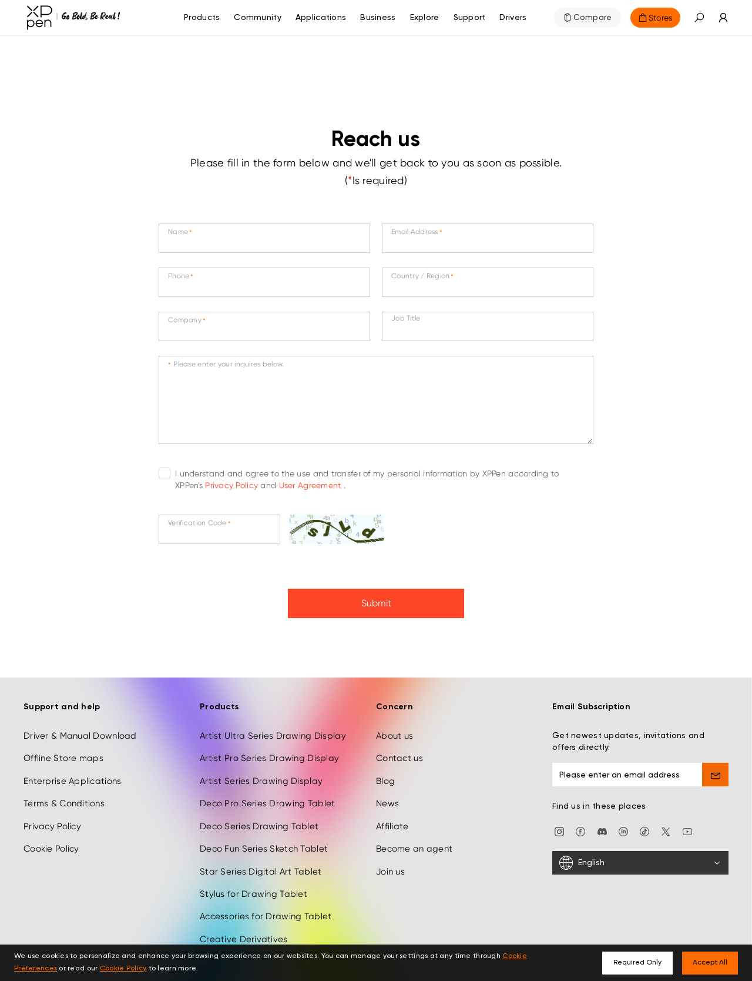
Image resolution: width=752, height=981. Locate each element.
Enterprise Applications (72, 775)
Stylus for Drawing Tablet (253, 888)
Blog (385, 775)
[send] (715, 768)
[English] (640, 857)
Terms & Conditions (64, 797)
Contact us (399, 753)
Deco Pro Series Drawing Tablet (267, 797)
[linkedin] (623, 825)
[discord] (602, 825)
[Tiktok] (644, 825)
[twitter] (666, 825)
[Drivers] (512, 17)
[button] (699, 17)
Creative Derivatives (244, 933)
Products (202, 18)
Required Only (637, 962)
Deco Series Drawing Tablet (259, 820)
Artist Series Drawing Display (261, 775)
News (387, 797)
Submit (376, 603)
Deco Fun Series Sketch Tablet (264, 842)
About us (394, 730)
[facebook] (580, 825)
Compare (592, 18)
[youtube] (687, 825)
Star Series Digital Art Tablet (260, 865)
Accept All (710, 962)
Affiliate (392, 820)
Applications (321, 18)
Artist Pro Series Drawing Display (269, 753)
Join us (390, 865)
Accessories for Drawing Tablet (265, 911)
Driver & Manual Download (80, 730)
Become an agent (414, 842)
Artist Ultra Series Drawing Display (273, 730)
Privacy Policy (232, 485)
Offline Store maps (63, 753)
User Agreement (311, 485)
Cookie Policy (51, 842)
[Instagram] (559, 825)
